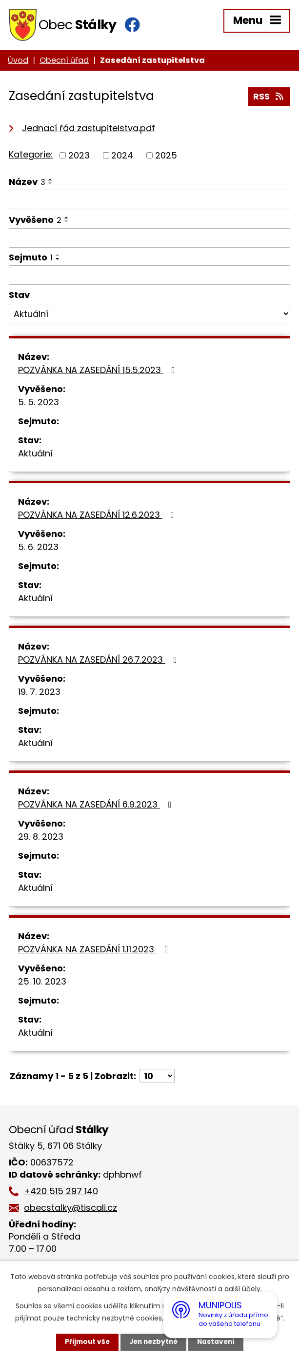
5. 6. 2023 (38, 549)
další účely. (243, 1289)
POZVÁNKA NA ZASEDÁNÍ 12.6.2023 (98, 517)
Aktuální (35, 455)
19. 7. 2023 (39, 694)
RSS (269, 99)
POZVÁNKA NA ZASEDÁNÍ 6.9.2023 (97, 806)
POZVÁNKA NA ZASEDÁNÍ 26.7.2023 (99, 661)
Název (27, 183)
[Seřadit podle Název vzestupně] (50, 181)
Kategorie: (31, 156)
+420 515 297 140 (63, 1193)
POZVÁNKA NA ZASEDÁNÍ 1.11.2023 (95, 951)
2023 (79, 157)
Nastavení (218, 1342)
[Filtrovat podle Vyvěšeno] (149, 240)
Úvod (18, 62)
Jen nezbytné (153, 1342)
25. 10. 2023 (42, 983)
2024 (122, 157)
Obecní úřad (64, 62)
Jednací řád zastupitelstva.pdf (88, 130)
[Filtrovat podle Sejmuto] (149, 277)
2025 (166, 157)
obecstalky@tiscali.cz (73, 1209)
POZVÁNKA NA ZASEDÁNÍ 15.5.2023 (98, 372)
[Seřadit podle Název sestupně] (50, 185)
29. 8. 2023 (40, 838)
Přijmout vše (85, 1342)
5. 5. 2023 (38, 404)
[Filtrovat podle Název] (149, 201)
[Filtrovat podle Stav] (149, 315)
